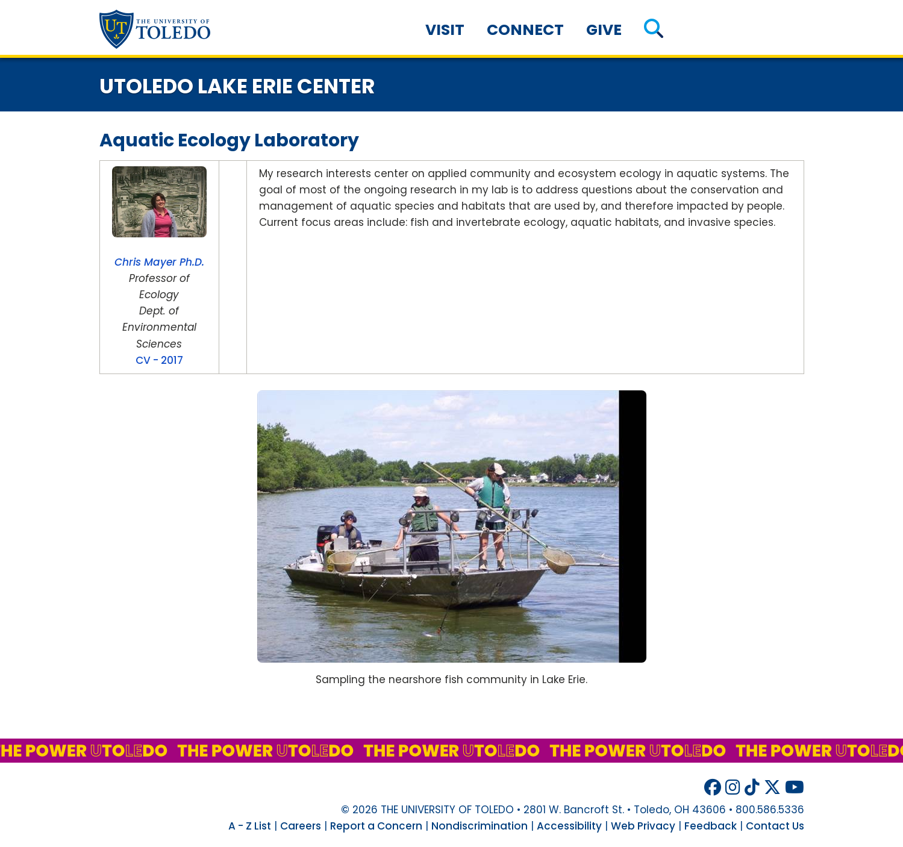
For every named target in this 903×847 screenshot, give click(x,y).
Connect (525, 29)
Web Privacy (643, 826)
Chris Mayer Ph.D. (159, 262)
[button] (653, 29)
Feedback (710, 826)
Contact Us (775, 826)
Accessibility (569, 826)
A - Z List (249, 826)
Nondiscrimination (479, 826)
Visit (444, 29)
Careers (300, 826)
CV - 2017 (159, 360)
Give (604, 29)
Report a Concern (376, 826)
